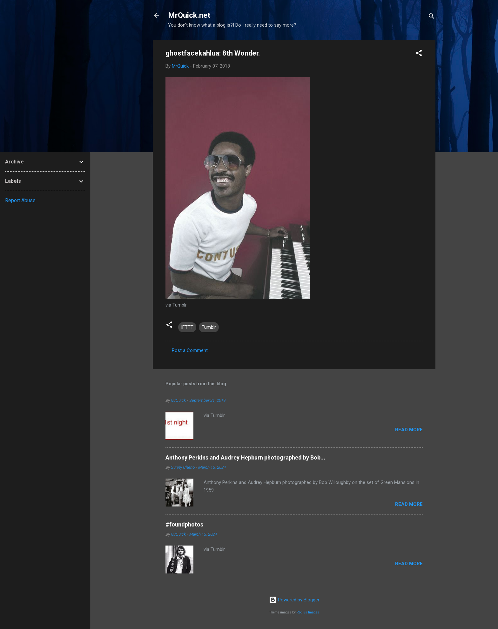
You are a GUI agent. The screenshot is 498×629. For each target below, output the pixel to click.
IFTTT (187, 327)
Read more (409, 430)
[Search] (431, 17)
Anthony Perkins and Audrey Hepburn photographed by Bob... (245, 457)
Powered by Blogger (294, 600)
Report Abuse (20, 200)
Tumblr (209, 327)
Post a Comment (190, 350)
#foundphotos (184, 524)
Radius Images (308, 612)
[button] (419, 54)
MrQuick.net (189, 15)
